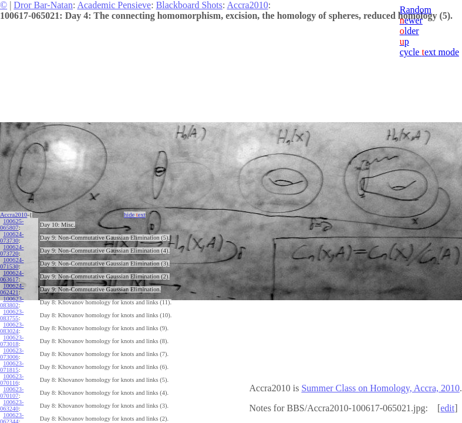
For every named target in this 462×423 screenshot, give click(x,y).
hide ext (135, 215)
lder (409, 31)
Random (415, 10)
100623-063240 (11, 405)
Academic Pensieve (114, 5)
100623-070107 (11, 392)
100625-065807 (11, 224)
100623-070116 (11, 379)
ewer (411, 20)
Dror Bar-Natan (43, 5)
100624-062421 (11, 289)
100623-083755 (11, 314)
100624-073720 (11, 250)
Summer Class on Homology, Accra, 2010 (380, 388)
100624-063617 (11, 276)
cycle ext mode (429, 52)
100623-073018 (11, 340)
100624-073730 (11, 237)
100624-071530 (11, 263)
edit (447, 408)
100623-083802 (11, 302)
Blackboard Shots (189, 5)
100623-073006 (11, 353)
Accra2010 (247, 5)
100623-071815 (11, 366)
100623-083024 (11, 327)
